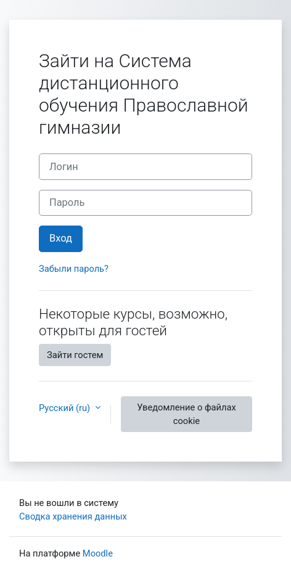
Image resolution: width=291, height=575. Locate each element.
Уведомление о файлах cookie (186, 414)
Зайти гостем (75, 355)
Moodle (98, 553)
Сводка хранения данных (73, 516)
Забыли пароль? (74, 268)
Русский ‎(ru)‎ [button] (65, 408)
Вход (60, 238)
